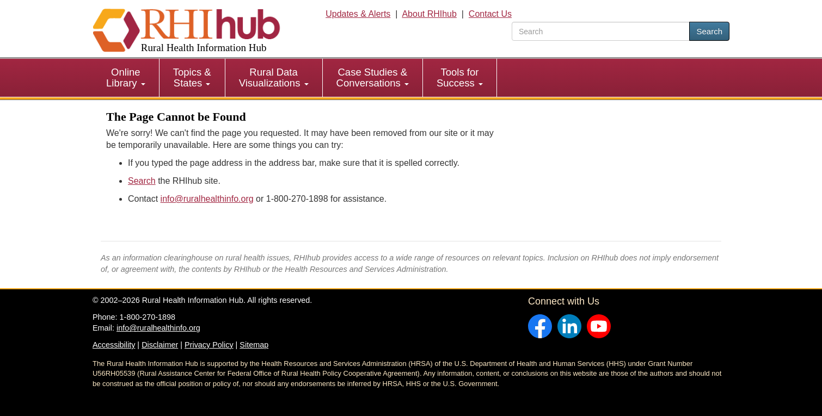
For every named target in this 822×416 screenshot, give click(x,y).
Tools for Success (460, 77)
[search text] (601, 31)
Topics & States (192, 77)
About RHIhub (429, 13)
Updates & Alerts (358, 13)
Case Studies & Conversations (372, 77)
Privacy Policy (209, 344)
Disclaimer (160, 344)
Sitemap (254, 344)
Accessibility (114, 344)
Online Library (125, 77)
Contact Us (490, 13)
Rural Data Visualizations (274, 77)
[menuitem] (126, 78)
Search (709, 31)
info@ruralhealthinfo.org (207, 198)
